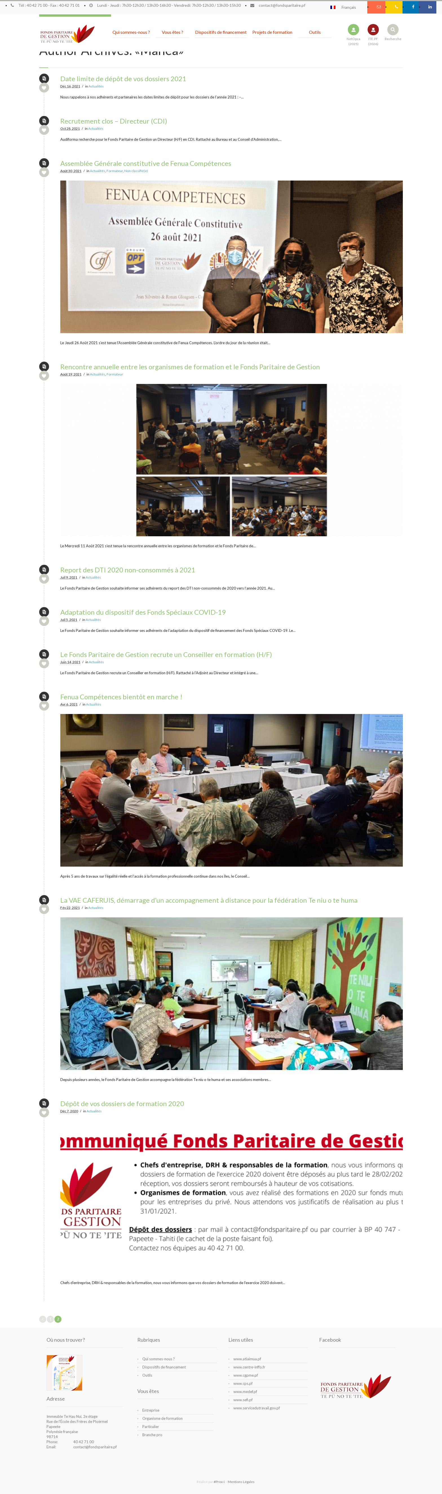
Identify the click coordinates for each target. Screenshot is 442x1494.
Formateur (115, 171)
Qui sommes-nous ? (158, 1359)
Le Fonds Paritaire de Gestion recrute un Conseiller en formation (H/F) (166, 654)
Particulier (150, 1426)
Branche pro (152, 1435)
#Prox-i (219, 1482)
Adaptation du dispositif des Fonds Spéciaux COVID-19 (143, 612)
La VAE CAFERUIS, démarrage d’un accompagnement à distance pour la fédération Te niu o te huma (208, 900)
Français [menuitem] (349, 7)
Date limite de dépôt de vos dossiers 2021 (123, 78)
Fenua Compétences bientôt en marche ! (121, 697)
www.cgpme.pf (245, 1375)
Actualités (96, 86)
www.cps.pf (243, 1383)
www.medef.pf (245, 1391)
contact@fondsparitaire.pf (95, 1447)
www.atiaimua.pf (247, 1359)
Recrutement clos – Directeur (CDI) (113, 121)
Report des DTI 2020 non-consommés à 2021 (127, 570)
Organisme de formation (162, 1418)
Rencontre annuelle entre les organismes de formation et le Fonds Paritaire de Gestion (190, 366)
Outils (147, 1375)
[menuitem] (345, 7)
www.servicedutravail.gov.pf (256, 1408)
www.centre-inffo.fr (249, 1367)
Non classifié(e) (136, 171)
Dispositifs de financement (164, 1367)
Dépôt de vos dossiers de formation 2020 (122, 1103)
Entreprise (150, 1410)
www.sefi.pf (243, 1400)
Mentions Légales (241, 1482)
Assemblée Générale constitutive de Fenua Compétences (145, 163)
